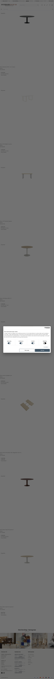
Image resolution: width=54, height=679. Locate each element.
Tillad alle (42, 350)
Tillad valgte (27, 350)
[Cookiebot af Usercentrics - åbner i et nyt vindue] (45, 328)
